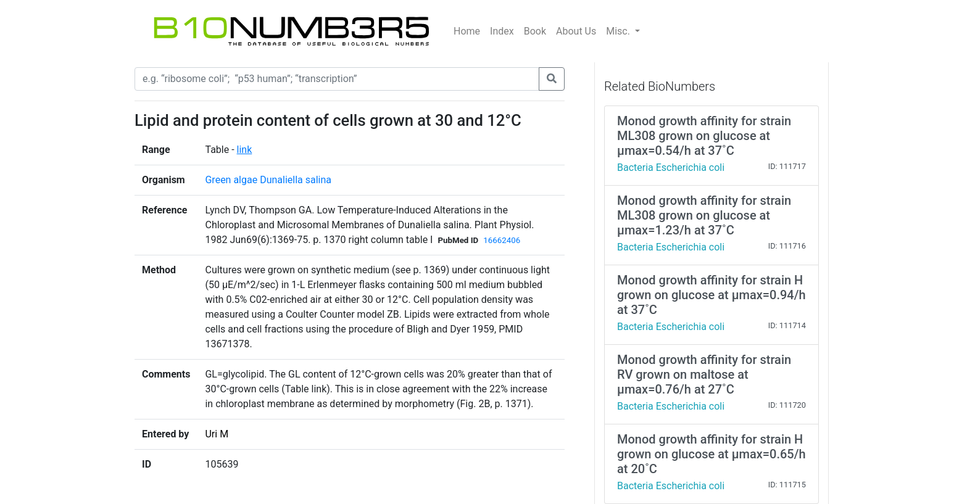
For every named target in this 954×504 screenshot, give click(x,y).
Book (535, 31)
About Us (576, 31)
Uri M (216, 434)
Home (467, 31)
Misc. (619, 31)
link (244, 149)
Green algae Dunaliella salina (268, 180)
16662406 (501, 240)
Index (502, 31)
